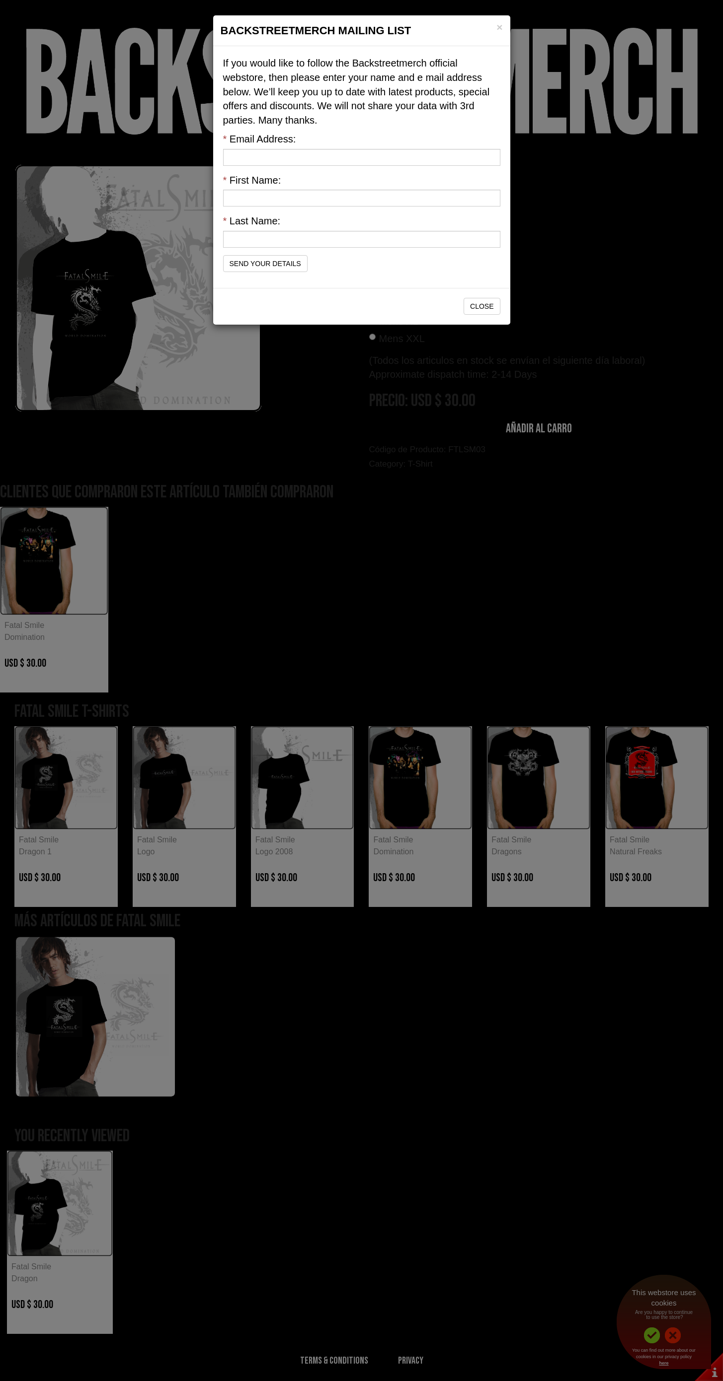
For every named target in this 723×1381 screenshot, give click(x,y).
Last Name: (252, 220)
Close (481, 306)
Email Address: (259, 139)
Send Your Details (265, 264)
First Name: (252, 180)
